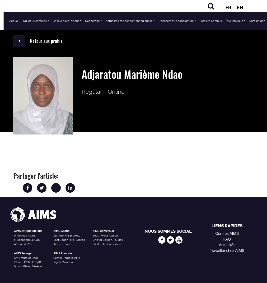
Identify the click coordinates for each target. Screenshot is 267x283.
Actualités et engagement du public (129, 21)
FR (228, 7)
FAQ (227, 239)
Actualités (227, 245)
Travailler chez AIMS (227, 251)
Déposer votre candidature (176, 21)
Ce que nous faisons (66, 21)
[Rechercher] (211, 6)
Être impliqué (234, 21)
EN (240, 7)
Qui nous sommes (35, 21)
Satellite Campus (211, 21)
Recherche (92, 21)
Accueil (14, 21)
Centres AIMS (227, 234)
